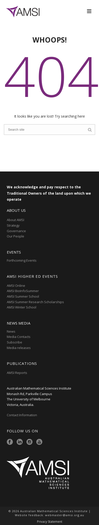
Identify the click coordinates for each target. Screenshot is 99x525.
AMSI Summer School (23, 296)
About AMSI (15, 220)
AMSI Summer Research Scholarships (35, 302)
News (11, 331)
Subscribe (14, 342)
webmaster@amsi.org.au (64, 515)
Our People (15, 236)
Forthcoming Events (22, 260)
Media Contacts (18, 336)
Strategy (13, 225)
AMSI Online (16, 285)
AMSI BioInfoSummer (23, 291)
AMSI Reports (17, 372)
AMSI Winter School (21, 307)
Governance (16, 231)
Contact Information (22, 415)
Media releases (19, 347)
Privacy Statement (49, 522)
